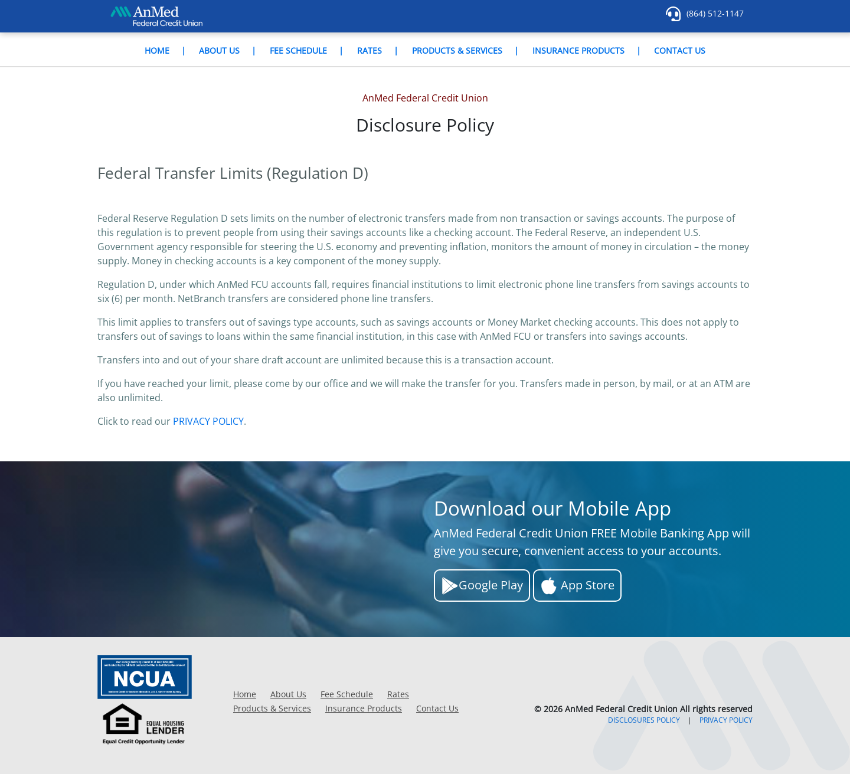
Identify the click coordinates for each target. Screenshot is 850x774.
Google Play (482, 586)
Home (157, 50)
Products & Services (457, 50)
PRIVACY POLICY (208, 421)
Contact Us (679, 50)
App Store (577, 586)
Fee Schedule (298, 50)
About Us (219, 50)
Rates (369, 50)
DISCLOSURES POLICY (644, 720)
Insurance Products (578, 50)
